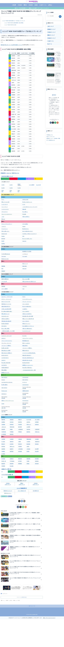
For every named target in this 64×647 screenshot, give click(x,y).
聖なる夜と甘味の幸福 (6, 362)
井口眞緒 (3, 458)
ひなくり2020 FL (25, 311)
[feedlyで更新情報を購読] (23, 525)
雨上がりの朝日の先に (26, 306)
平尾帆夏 (11, 431)
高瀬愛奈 (3, 422)
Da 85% (3, 187)
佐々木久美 (29, 419)
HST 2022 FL (4, 326)
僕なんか (3, 219)
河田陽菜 (37, 422)
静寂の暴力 (24, 266)
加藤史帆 (11, 419)
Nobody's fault (4, 233)
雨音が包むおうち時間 (6, 350)
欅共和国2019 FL (25, 340)
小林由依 (20, 439)
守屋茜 (28, 461)
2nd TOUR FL (4, 365)
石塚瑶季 (3, 429)
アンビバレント (5, 228)
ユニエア (10, 514)
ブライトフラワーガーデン (7, 340)
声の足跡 (24, 214)
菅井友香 (37, 463)
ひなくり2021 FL (25, 321)
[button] (24, 519)
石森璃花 (3, 448)
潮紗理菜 (3, 419)
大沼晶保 (28, 441)
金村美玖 (28, 422)
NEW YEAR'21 (25, 379)
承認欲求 (3, 271)
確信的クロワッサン (5, 372)
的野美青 (11, 451)
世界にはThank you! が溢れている (29, 281)
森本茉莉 (20, 426)
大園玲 (19, 441)
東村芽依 (20, 422)
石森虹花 (11, 458)
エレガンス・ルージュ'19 (6, 335)
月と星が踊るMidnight (6, 253)
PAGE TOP (32, 624)
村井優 (28, 451)
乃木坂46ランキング (51, 32)
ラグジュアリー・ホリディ (27, 338)
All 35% (3, 184)
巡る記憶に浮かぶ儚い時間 (27, 316)
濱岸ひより (29, 424)
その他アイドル (50, 41)
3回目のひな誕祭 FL (5, 318)
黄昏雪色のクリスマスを (6, 304)
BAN (23, 236)
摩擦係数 (3, 266)
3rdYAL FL (3, 338)
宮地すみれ (37, 431)
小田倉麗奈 (20, 448)
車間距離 (3, 286)
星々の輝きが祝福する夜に (7, 311)
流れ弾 (3, 241)
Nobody (23, 226)
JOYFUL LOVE (25, 199)
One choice (4, 256)
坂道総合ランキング (51, 29)
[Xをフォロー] (20, 525)
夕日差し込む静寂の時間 (6, 308)
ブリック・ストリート (26, 301)
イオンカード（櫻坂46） (27, 348)
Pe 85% (19, 187)
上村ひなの (4, 426)
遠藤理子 (11, 448)
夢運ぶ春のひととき (5, 313)
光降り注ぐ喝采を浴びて (27, 328)
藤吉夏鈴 (28, 444)
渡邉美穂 (11, 463)
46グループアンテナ (51, 136)
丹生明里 (20, 424)
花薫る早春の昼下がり (6, 306)
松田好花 (37, 424)
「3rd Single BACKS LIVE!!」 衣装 (29, 370)
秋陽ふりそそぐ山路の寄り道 (28, 318)
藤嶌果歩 (28, 431)
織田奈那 (20, 458)
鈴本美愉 (37, 458)
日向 (23, 388)
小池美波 (11, 439)
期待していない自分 (5, 201)
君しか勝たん (25, 211)
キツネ (23, 204)
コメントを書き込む (22, 615)
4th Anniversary (25, 400)
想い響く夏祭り (5, 384)
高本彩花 (11, 422)
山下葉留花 (4, 434)
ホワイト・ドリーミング (6, 299)
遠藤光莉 (11, 441)
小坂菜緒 (3, 424)
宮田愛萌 (3, 466)
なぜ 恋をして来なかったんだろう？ (29, 233)
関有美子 (3, 444)
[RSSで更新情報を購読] (25, 525)
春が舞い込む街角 (5, 348)
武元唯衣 (11, 444)
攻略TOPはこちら (15, 173)
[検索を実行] (60, 16)
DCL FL (23, 296)
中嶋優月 (3, 451)
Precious (3, 379)
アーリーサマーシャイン (27, 299)
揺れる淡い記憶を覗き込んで (28, 357)
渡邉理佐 (3, 463)
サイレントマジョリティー (7, 223)
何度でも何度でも (25, 216)
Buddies (3, 236)
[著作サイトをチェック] (18, 525)
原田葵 (28, 463)
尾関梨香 (20, 463)
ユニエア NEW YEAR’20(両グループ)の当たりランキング (13, 20)
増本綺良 (37, 444)
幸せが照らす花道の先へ (27, 367)
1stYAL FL (3, 360)
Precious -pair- (4, 390)
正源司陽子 (37, 429)
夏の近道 (3, 238)
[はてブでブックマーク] (22, 519)
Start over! (24, 268)
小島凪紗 (28, 448)
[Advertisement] (22, 495)
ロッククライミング (26, 330)
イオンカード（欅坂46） (6, 345)
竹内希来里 (4, 431)
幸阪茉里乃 (37, 441)
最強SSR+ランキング (8, 509)
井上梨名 (3, 441)
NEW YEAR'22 (4, 387)
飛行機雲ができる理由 (26, 251)
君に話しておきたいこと (27, 201)
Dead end (24, 241)
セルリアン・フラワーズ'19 (7, 296)
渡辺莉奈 (11, 434)
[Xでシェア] (19, 519)
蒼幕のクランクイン (26, 323)
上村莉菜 (3, 439)
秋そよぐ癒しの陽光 (5, 328)
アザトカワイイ (5, 211)
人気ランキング (50, 26)
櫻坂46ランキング (51, 35)
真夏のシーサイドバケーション (8, 400)
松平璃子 (20, 461)
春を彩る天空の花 (25, 362)
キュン (3, 199)
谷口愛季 (37, 448)
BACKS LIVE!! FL (5, 355)
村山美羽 (37, 451)
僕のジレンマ (25, 263)
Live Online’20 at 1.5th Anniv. (7, 382)
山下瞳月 (3, 453)
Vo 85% (11, 187)
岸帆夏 (11, 429)
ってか (3, 216)
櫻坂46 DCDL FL (25, 350)
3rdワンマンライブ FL (6, 301)
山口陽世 (28, 426)
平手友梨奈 (12, 461)
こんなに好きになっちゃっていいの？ (29, 206)
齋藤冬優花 (29, 439)
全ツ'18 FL (24, 335)
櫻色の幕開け (4, 370)
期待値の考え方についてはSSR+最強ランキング (11, 44)
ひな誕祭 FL (24, 308)
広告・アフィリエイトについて (49, 636)
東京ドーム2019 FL (26, 343)
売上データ (49, 43)
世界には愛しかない (5, 231)
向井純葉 (20, 451)
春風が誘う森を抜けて (26, 355)
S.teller (3, 403)
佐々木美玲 (37, 419)
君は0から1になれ (5, 258)
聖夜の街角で (25, 345)
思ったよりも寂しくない (27, 238)
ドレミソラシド (5, 206)
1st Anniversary (25, 377)
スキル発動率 (31, 184)
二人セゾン (4, 226)
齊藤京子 (20, 419)
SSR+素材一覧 (36, 509)
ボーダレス (24, 382)
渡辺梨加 (37, 461)
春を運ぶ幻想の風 (5, 323)
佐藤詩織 (28, 458)
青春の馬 (24, 209)
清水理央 (28, 429)
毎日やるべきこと (7, 511)
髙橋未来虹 (12, 426)
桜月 (2, 268)
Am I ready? (24, 256)
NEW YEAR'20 (4, 377)
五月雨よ (3, 243)
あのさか (54, 94)
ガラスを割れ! (25, 223)
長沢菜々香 (4, 461)
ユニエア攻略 (4, 514)
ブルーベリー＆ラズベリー (7, 214)
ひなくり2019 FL (25, 304)
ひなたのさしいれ (5, 316)
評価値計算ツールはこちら (6, 173)
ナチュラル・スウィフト (6, 343)
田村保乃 (20, 444)
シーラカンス (25, 253)
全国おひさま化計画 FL (27, 313)
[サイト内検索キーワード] (54, 16)
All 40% (11, 184)
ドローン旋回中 (5, 288)
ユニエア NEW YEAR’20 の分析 (10, 24)
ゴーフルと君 (4, 281)
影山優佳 (11, 466)
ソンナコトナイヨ (5, 209)
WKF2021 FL (4, 393)
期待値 (19, 184)
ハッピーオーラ (5, 204)
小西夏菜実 (20, 429)
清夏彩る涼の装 (25, 390)
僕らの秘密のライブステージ (28, 326)
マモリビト (24, 286)
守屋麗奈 (20, 446)
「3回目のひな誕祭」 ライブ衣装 (8, 330)
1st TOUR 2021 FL (5, 357)
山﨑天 (28, 446)
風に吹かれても (25, 228)
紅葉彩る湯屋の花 (5, 367)
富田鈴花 (11, 424)
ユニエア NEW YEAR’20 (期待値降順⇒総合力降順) (13, 22)
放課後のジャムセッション (27, 365)
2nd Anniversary (25, 384)
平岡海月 (20, 431)
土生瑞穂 (37, 439)
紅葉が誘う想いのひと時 (27, 360)
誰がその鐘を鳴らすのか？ (27, 231)
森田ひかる (12, 446)
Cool (23, 288)
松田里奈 (3, 446)
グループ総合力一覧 (22, 509)
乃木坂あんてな (50, 134)
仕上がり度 (38, 184)
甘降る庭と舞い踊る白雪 (6, 321)
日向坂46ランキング (51, 38)
